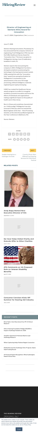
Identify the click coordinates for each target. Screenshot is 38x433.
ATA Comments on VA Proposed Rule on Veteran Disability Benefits (18, 269)
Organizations (18, 35)
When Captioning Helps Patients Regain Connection (19, 342)
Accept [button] (19, 429)
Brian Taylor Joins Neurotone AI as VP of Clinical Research (18, 322)
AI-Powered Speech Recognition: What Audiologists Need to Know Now (19, 355)
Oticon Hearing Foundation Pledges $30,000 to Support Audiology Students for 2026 (18, 329)
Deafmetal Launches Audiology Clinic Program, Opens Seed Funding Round (20, 348)
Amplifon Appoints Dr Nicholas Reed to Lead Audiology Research (17, 336)
